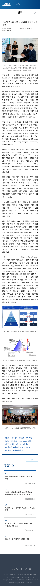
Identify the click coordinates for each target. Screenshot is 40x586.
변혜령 (15, 438)
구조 (7, 444)
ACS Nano (23, 441)
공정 (12, 444)
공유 (35, 12)
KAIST (6, 4)
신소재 (19, 444)
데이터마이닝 (18, 447)
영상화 (26, 444)
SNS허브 (12, 569)
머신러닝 (30, 438)
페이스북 (21, 569)
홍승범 (28, 447)
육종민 (22, 438)
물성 (30, 441)
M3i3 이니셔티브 (11, 441)
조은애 (8, 438)
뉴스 (17, 4)
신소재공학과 (18, 450)
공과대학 (9, 450)
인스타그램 (26, 569)
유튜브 (30, 569)
